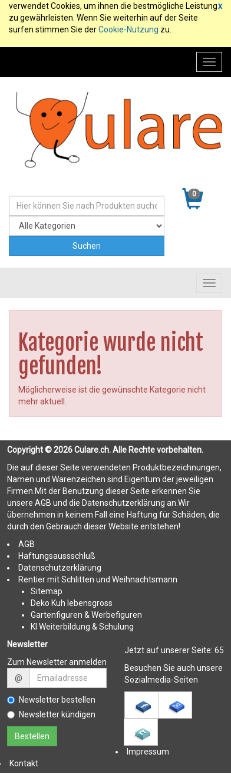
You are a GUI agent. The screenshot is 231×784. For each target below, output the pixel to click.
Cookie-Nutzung (128, 29)
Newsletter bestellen (51, 699)
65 (219, 650)
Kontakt (23, 763)
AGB (26, 544)
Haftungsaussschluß (56, 556)
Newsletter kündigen (51, 714)
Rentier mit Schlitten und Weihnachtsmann (97, 579)
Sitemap (46, 591)
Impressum (148, 751)
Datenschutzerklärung (59, 567)
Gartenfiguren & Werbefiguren (86, 615)
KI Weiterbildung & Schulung (82, 626)
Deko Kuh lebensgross (72, 603)
